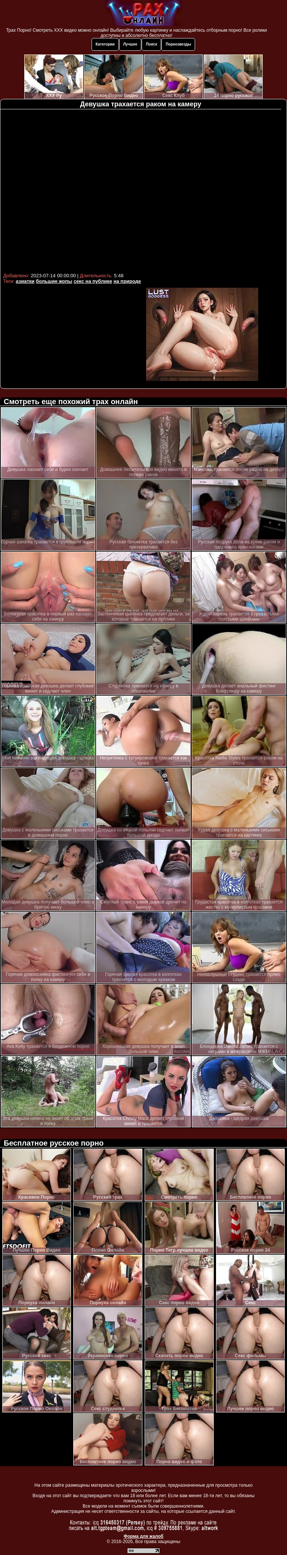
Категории (105, 44)
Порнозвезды (178, 44)
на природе (127, 281)
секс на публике (93, 281)
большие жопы (54, 281)
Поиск (151, 44)
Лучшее (130, 44)
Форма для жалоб (144, 1536)
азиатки (25, 281)
